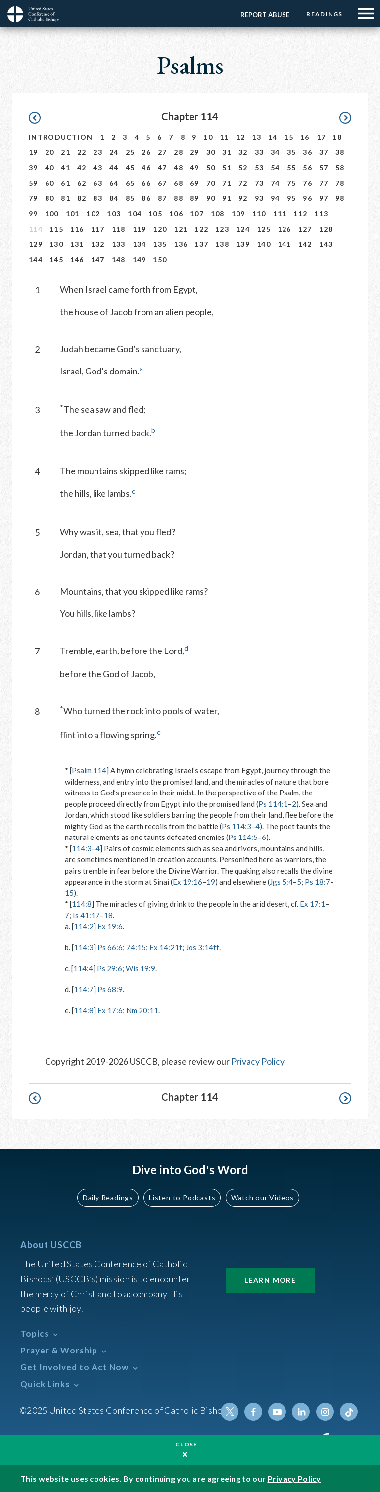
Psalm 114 (89, 769)
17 (321, 136)
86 (146, 197)
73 (259, 182)
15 (288, 136)
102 (93, 213)
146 (77, 259)
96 (307, 197)
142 (305, 243)
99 (33, 213)
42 (82, 167)
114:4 (83, 967)
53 (259, 167)
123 (222, 228)
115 (56, 228)
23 (97, 151)
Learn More (270, 1279)
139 (243, 243)
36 (307, 151)
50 (211, 167)
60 (49, 182)
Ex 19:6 (110, 925)
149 (139, 259)
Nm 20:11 (142, 1009)
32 (243, 151)
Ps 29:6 (109, 967)
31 (227, 151)
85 (130, 197)
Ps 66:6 (110, 946)
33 (259, 151)
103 (114, 213)
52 (243, 167)
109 (238, 213)
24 (114, 151)
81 (65, 197)
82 (82, 197)
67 (162, 182)
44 (114, 167)
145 (56, 259)
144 (36, 259)
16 (305, 136)
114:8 (82, 903)
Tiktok (349, 1411)
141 (284, 243)
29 (194, 151)
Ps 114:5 (243, 836)
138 (222, 243)
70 (211, 182)
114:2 (84, 925)
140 (264, 243)
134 (139, 243)
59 (33, 182)
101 (73, 213)
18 (337, 136)
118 (119, 228)
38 (340, 151)
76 (307, 182)
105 (155, 213)
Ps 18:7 (317, 881)
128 (326, 228)
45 (130, 167)
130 (56, 243)
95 (291, 197)
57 (324, 167)
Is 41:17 (86, 914)
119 (139, 228)
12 (240, 136)
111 (280, 213)
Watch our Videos (262, 1197)
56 (307, 167)
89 (194, 197)
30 (211, 151)
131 (77, 243)
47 (162, 167)
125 (264, 228)
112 (300, 213)
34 (275, 151)
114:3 (82, 847)
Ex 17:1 (312, 903)
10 (208, 136)
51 (227, 167)
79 (33, 197)
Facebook (254, 1411)
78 (340, 182)
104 (135, 213)
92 (243, 197)
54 (275, 167)
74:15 (136, 946)
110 (259, 213)
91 (227, 197)
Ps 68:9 (110, 988)
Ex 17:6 (110, 1009)
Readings (324, 13)
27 (162, 151)
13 (256, 136)
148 (119, 259)
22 (82, 151)
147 (98, 259)
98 (340, 197)
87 (162, 197)
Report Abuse (264, 14)
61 (65, 182)
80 (49, 197)
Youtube (277, 1411)
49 (194, 167)
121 (181, 228)
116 (77, 228)
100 (52, 213)
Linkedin (301, 1411)
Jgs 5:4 (281, 881)
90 (211, 197)
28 (178, 151)
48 (178, 167)
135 (160, 243)
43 (97, 167)
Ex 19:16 (187, 881)
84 (114, 197)
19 (33, 151)
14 (273, 136)
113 (321, 213)
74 (275, 182)
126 (284, 228)
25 (130, 151)
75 (291, 182)
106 (176, 213)
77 (324, 182)
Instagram (325, 1411)
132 (98, 243)
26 (146, 151)
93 (259, 197)
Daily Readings (109, 1197)
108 (218, 213)
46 (146, 167)
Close (186, 1443)
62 (82, 182)
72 (243, 182)
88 (178, 197)
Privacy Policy (258, 1060)
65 (130, 182)
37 (324, 151)
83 (97, 197)
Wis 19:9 (140, 967)
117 (98, 228)
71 (227, 182)
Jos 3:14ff (202, 946)
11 (224, 136)
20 (49, 151)
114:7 (84, 988)
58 (340, 167)
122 (201, 228)
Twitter (230, 1411)
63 (97, 182)
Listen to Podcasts (182, 1197)
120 (160, 228)
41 (65, 167)
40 (49, 167)
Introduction (61, 136)
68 (178, 182)
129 (36, 243)
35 (291, 151)
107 (197, 213)
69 (194, 182)
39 (33, 167)
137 (201, 243)
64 (114, 182)
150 (160, 259)
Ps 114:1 (273, 803)
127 (305, 228)
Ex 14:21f (165, 946)
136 (181, 243)
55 (291, 167)
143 (326, 243)
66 (146, 182)
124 (243, 228)
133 (119, 243)
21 (65, 151)
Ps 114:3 (236, 825)
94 (275, 197)
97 (324, 197)
